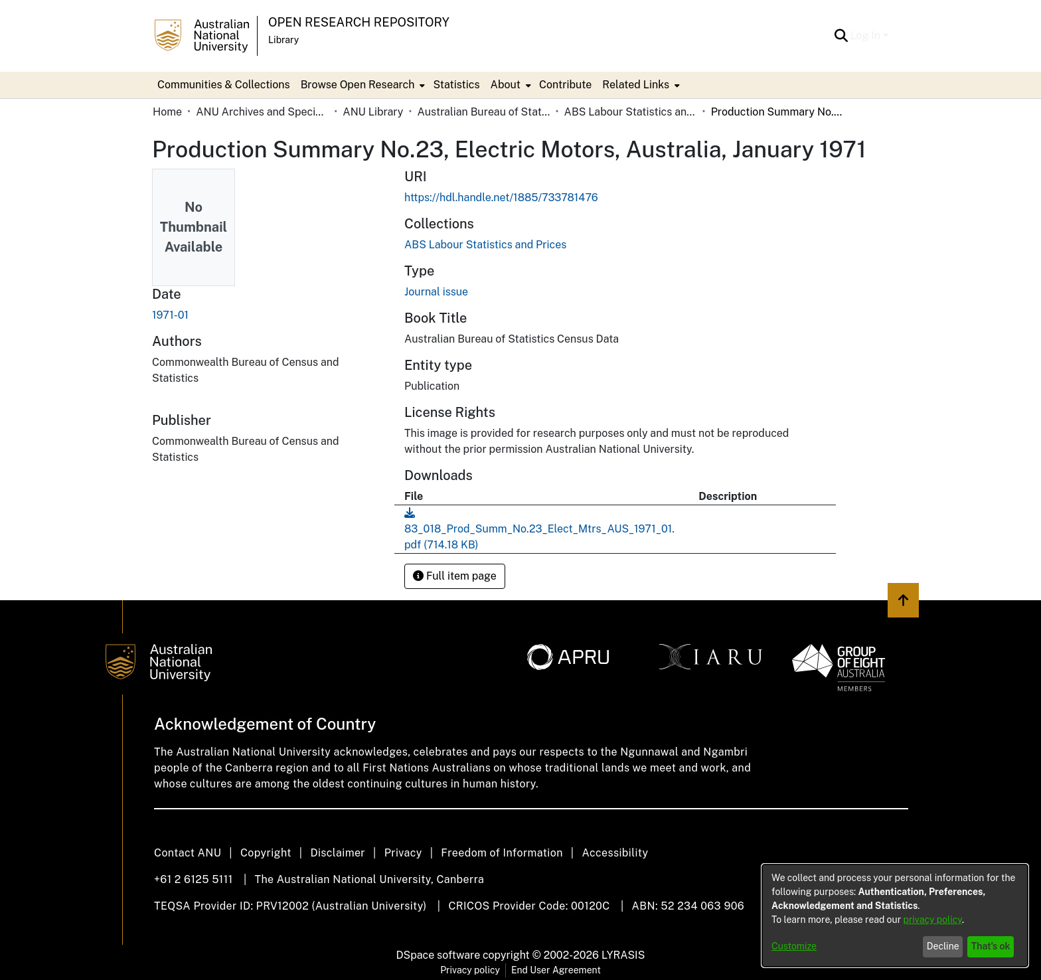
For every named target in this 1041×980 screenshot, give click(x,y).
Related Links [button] (635, 84)
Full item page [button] (455, 576)
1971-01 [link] (170, 315)
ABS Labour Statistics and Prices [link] (630, 112)
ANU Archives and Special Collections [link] (262, 112)
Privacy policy (470, 970)
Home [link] (167, 112)
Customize (794, 946)
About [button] (505, 84)
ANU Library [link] (373, 112)
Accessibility (615, 853)
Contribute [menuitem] (565, 84)
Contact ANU (187, 853)
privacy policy (933, 919)
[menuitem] (361, 85)
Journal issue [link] (436, 292)
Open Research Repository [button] (358, 22)
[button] (841, 36)
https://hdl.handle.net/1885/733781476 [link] (501, 197)
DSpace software (438, 955)
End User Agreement (556, 970)
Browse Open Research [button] (358, 84)
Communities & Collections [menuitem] (223, 84)
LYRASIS (623, 955)
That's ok (990, 946)
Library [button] (283, 40)
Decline (943, 946)
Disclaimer (337, 853)
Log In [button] (866, 35)
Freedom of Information (501, 853)
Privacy (403, 853)
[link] (485, 244)
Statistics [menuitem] (456, 84)
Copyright (265, 853)
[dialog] (895, 915)
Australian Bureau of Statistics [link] (483, 112)
